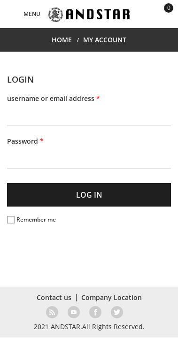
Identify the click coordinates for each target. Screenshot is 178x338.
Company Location (111, 297)
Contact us (54, 297)
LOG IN (89, 195)
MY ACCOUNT (104, 39)
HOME (62, 39)
